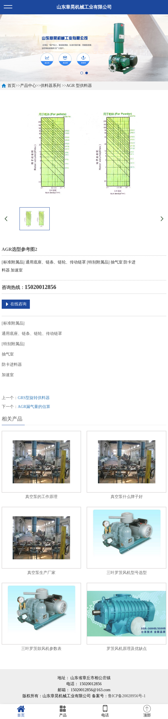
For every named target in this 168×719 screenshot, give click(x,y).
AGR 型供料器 (79, 85)
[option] (84, 47)
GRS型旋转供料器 (34, 398)
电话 (105, 711)
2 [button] (87, 73)
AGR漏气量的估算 (34, 407)
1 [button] (82, 73)
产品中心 (28, 85)
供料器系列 (50, 85)
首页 (11, 85)
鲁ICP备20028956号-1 (127, 696)
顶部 (147, 711)
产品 (63, 711)
